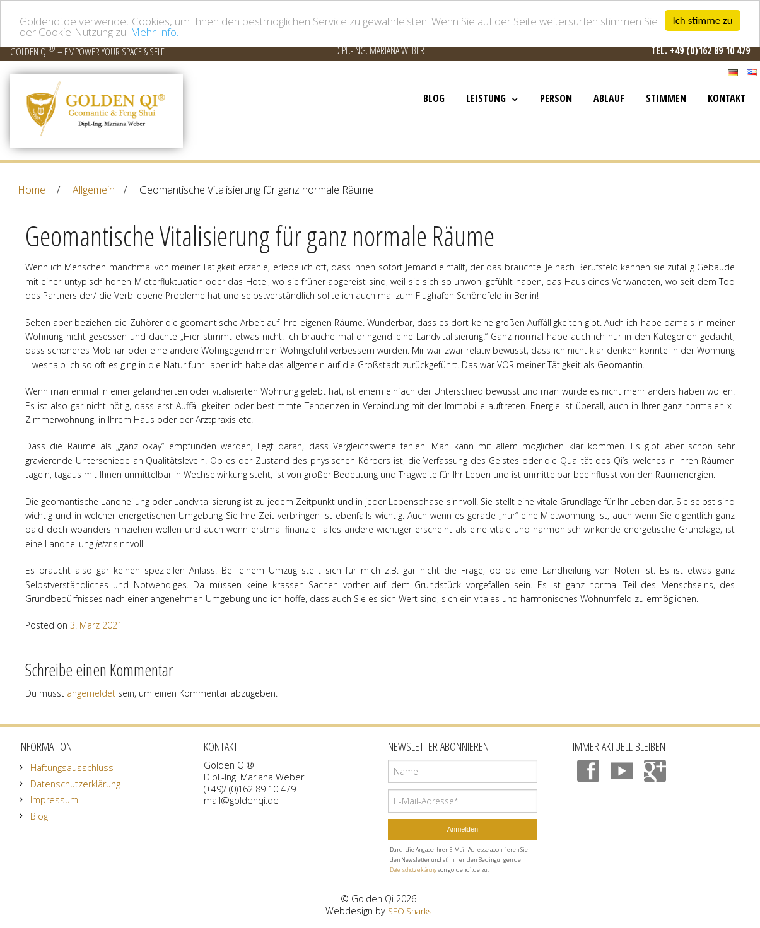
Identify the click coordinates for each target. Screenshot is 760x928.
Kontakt (726, 98)
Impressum (54, 800)
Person (556, 98)
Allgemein (94, 190)
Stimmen (666, 98)
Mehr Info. (154, 32)
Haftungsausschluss (72, 768)
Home (31, 190)
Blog (434, 98)
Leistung (486, 98)
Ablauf (608, 98)
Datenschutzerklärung (75, 784)
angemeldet (91, 693)
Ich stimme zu (702, 20)
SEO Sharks (409, 911)
